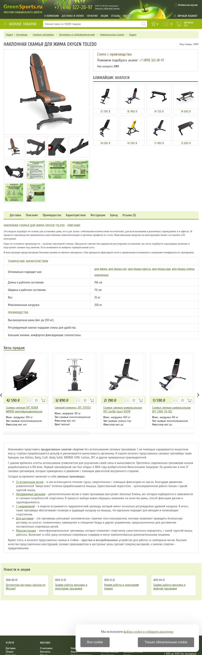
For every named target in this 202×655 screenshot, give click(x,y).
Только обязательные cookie (166, 642)
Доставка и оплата (73, 16)
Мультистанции (26, 531)
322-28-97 (73, 7)
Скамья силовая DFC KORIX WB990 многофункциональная (24, 409)
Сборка (9, 651)
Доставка (15, 215)
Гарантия (92, 16)
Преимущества (52, 215)
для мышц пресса (139, 269)
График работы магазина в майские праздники (169, 586)
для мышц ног (117, 269)
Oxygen (9, 34)
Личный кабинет (187, 16)
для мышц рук (161, 269)
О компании (51, 16)
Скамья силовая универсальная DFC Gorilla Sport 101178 (122, 409)
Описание (32, 215)
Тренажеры (22, 34)
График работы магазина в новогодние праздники (71, 586)
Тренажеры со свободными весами (77, 34)
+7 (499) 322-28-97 (151, 60)
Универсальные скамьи (112, 34)
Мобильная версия (188, 5)
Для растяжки (24, 518)
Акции (104, 16)
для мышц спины (183, 269)
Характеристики (76, 215)
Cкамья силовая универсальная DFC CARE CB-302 (171, 409)
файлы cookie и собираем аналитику (148, 631)
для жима (100, 269)
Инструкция (98, 215)
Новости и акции (17, 569)
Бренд (114, 215)
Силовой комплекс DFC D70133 (73, 407)
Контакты (129, 16)
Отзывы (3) (129, 215)
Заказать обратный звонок (107, 8)
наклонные (101, 275)
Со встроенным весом (29, 482)
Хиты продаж (14, 348)
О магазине (46, 648)
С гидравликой (25, 506)
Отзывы (115, 16)
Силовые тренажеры (43, 34)
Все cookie (95, 642)
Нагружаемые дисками (30, 494)
